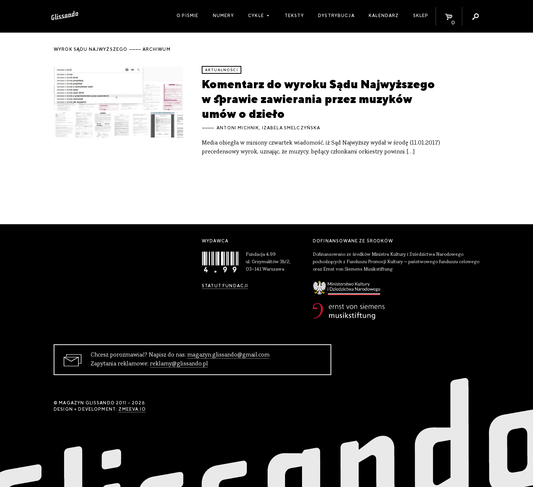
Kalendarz (384, 15)
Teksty (294, 15)
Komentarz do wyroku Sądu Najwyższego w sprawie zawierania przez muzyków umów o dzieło (318, 99)
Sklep (421, 15)
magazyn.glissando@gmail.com (228, 355)
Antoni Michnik (238, 127)
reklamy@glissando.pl (179, 364)
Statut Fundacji (225, 285)
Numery (223, 15)
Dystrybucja (336, 15)
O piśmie (187, 15)
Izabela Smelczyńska (291, 127)
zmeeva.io (131, 409)
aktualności (221, 70)
